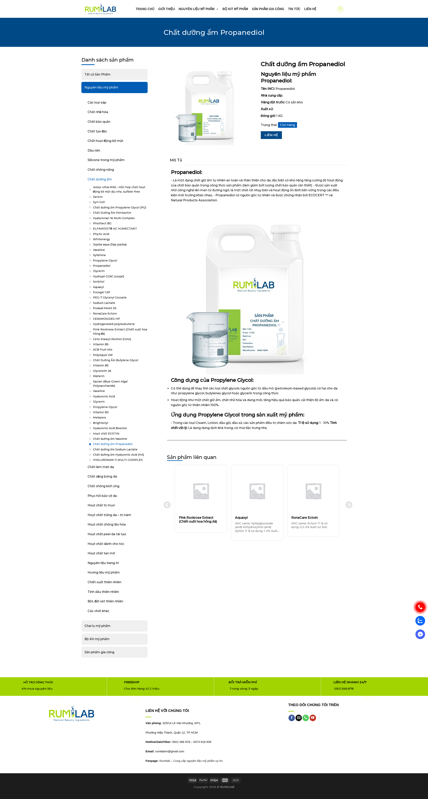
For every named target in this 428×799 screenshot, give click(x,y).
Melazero (99, 417)
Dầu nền (94, 150)
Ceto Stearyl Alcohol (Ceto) (112, 339)
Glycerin (99, 271)
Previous (166, 504)
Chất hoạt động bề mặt (105, 141)
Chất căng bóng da (102, 476)
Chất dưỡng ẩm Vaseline (110, 439)
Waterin (98, 376)
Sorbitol (98, 281)
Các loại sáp (97, 102)
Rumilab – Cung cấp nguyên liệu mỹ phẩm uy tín (191, 760)
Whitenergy (101, 239)
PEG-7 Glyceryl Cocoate (110, 297)
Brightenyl (100, 423)
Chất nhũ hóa (98, 112)
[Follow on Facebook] (291, 718)
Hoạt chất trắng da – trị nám (109, 515)
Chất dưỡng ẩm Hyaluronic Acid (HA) (118, 454)
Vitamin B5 (101, 344)
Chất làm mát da (101, 467)
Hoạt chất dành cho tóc (106, 544)
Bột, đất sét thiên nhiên (105, 601)
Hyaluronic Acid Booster (110, 428)
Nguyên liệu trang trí (103, 563)
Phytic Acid (101, 234)
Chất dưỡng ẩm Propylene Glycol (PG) (119, 207)
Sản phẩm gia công (268, 9)
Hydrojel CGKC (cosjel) (108, 276)
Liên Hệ (271, 135)
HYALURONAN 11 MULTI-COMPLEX (118, 460)
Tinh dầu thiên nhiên (103, 592)
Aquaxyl (98, 287)
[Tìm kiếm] (340, 9)
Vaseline (99, 250)
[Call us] (305, 718)
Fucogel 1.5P (101, 292)
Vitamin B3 (101, 412)
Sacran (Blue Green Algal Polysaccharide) (110, 383)
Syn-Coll (99, 202)
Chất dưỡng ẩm (100, 179)
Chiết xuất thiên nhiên (104, 582)
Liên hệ (310, 9)
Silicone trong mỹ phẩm (106, 160)
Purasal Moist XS (104, 308)
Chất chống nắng (101, 169)
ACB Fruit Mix (102, 349)
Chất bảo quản (99, 121)
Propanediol (101, 265)
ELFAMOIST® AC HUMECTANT (115, 228)
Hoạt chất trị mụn (101, 505)
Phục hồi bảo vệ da (102, 496)
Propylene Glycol (105, 260)
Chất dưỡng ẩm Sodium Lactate (115, 449)
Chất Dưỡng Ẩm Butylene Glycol (115, 360)
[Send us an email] (298, 718)
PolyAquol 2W (103, 355)
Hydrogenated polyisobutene (114, 324)
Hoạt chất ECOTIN (106, 433)
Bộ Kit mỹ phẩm (96, 639)
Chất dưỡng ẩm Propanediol (113, 444)
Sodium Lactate (104, 303)
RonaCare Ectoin (105, 313)
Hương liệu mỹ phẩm (104, 572)
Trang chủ (145, 9)
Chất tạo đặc (97, 131)
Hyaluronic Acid (104, 396)
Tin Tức (294, 9)
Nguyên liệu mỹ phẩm (199, 9)
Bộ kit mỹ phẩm (235, 9)
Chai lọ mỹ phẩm (97, 626)
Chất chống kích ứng (103, 486)
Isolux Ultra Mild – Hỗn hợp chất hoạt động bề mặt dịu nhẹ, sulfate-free (119, 189)
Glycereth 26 (102, 371)
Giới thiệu (166, 9)
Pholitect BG (102, 223)
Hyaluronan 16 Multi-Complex (114, 218)
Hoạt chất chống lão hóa (107, 524)
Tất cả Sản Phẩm (97, 74)
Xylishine (99, 255)
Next (348, 504)
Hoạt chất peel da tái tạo (107, 534)
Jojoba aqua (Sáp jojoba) (110, 244)
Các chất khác (98, 611)
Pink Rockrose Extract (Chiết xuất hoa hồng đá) (120, 331)
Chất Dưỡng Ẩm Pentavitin (112, 212)
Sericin (98, 197)
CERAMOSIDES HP (106, 319)
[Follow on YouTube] (313, 718)
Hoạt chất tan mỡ (101, 553)
